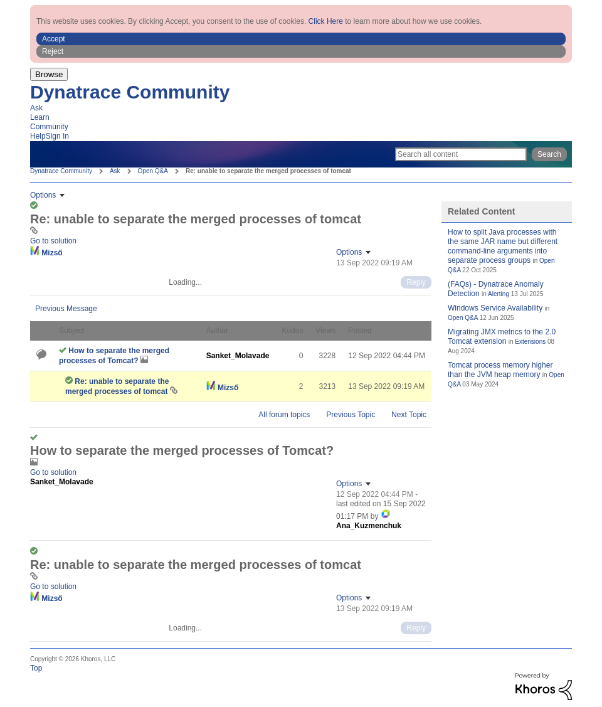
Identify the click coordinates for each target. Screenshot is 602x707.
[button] (301, 39)
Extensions (530, 341)
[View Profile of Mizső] (51, 252)
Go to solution (53, 241)
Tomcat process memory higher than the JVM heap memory (500, 370)
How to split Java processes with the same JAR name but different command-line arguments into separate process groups (502, 246)
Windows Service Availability (495, 308)
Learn (40, 117)
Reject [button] (52, 51)
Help (38, 136)
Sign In (57, 136)
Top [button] (36, 668)
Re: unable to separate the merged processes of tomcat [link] (268, 170)
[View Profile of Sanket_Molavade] (238, 355)
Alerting (498, 293)
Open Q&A (153, 170)
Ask (36, 108)
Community (49, 126)
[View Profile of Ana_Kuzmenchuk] (368, 525)
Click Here (326, 21)
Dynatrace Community (130, 92)
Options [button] (43, 195)
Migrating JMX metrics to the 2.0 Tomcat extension (502, 336)
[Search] (461, 154)
